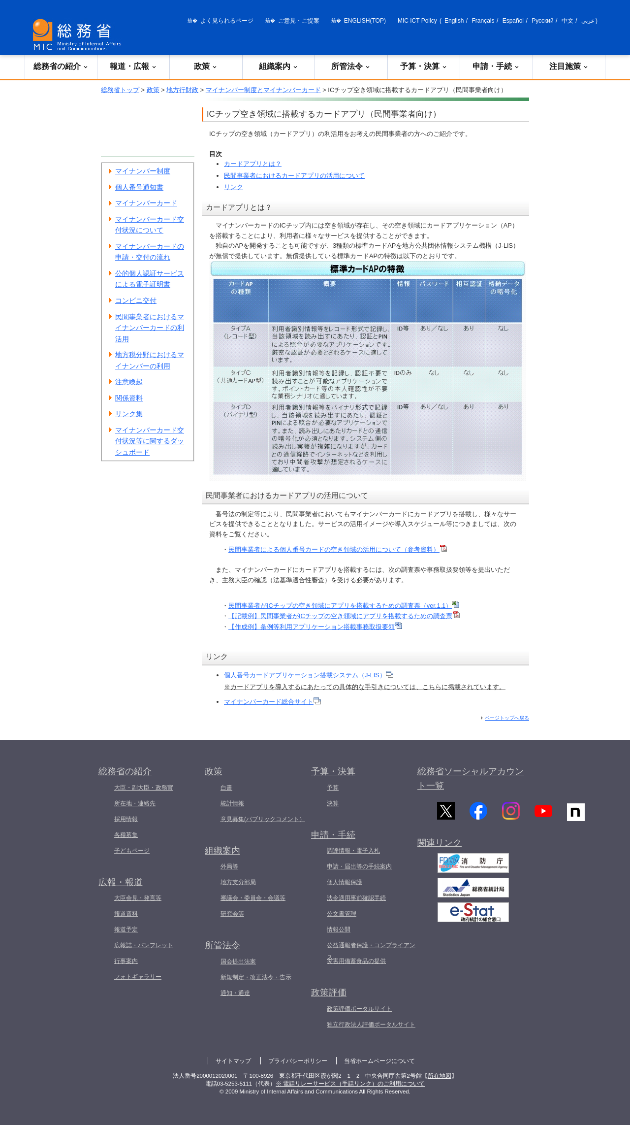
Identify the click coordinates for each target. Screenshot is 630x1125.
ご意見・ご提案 (298, 20)
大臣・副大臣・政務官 (143, 787)
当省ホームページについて (379, 1061)
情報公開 (338, 929)
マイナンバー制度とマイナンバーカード (263, 90)
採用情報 (126, 819)
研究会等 (232, 913)
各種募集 (126, 834)
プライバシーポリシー (297, 1061)
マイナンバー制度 (142, 171)
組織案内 (278, 66)
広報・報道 (120, 882)
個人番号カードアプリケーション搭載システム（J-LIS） (308, 675)
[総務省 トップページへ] (79, 34)
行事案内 (126, 961)
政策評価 (328, 992)
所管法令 (351, 66)
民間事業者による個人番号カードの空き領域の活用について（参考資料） (337, 549)
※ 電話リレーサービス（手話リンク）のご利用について (350, 1084)
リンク (233, 187)
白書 (226, 787)
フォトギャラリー (137, 976)
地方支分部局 (238, 882)
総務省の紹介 (61, 66)
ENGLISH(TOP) (365, 20)
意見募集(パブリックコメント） (262, 819)
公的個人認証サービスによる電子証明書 (149, 279)
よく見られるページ (226, 20)
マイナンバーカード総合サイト (272, 701)
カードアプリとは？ (253, 163)
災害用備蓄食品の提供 (356, 961)
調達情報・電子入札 (353, 850)
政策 (206, 66)
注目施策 (569, 66)
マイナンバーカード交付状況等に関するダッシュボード (149, 441)
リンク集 (129, 414)
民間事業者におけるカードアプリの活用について (294, 175)
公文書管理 (341, 913)
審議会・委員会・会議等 (252, 897)
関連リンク (439, 848)
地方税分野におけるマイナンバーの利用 (149, 360)
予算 (333, 787)
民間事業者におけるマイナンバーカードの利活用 (149, 328)
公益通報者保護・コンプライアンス (371, 951)
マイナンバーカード (146, 203)
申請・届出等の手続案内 (359, 866)
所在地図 (439, 1076)
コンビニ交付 (136, 300)
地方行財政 (182, 90)
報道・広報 (133, 66)
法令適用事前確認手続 (356, 897)
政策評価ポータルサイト (359, 1008)
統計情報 (232, 803)
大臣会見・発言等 (137, 897)
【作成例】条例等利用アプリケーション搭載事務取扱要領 (315, 626)
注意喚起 (129, 382)
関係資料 (129, 398)
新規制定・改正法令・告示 (255, 977)
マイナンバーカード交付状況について (149, 224)
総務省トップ (120, 90)
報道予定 (126, 929)
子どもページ (132, 850)
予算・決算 (423, 66)
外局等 (229, 866)
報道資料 (126, 913)
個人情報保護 (344, 882)
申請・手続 (496, 66)
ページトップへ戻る (507, 718)
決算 (333, 803)
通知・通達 (235, 993)
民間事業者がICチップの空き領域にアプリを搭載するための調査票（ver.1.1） (343, 605)
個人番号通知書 (139, 187)
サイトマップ (233, 1061)
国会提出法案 (238, 961)
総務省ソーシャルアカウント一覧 (470, 778)
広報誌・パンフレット (143, 945)
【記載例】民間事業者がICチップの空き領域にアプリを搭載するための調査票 (344, 616)
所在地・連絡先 (135, 803)
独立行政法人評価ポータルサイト (371, 1024)
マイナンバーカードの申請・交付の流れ (149, 252)
